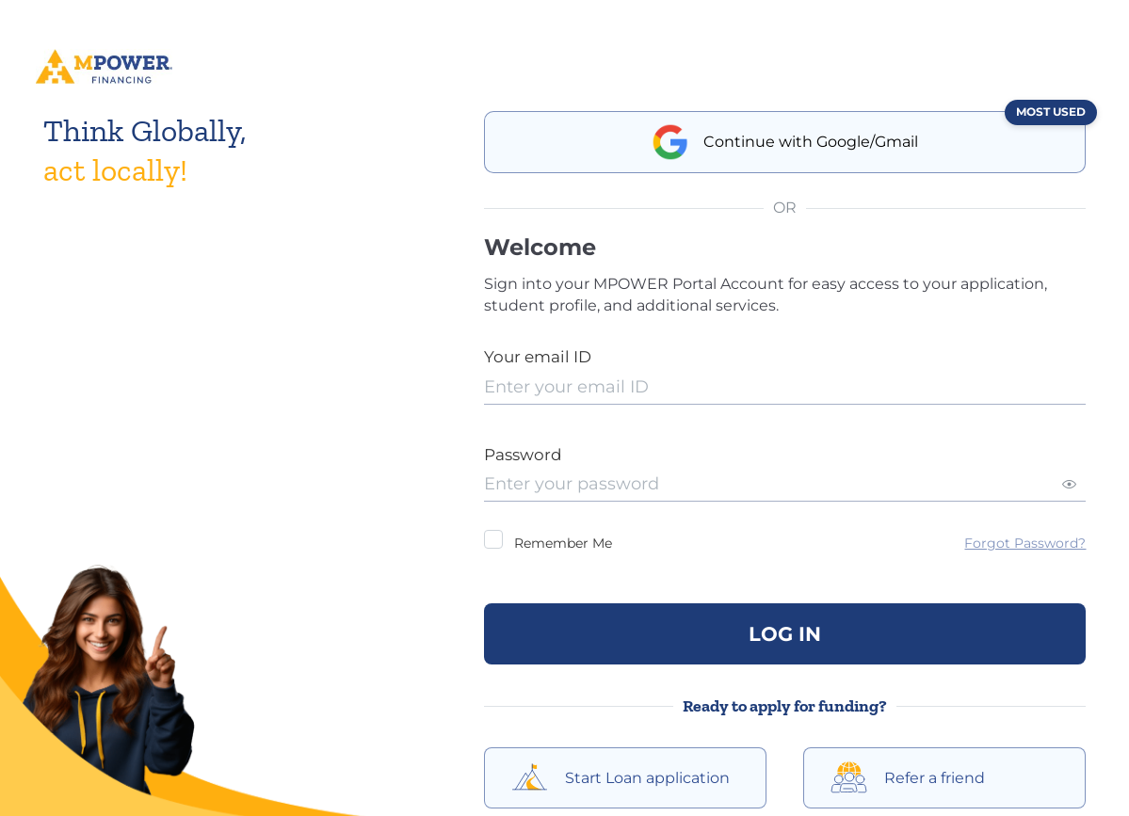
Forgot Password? (1025, 543)
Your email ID (537, 356)
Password (522, 454)
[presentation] (785, 387)
